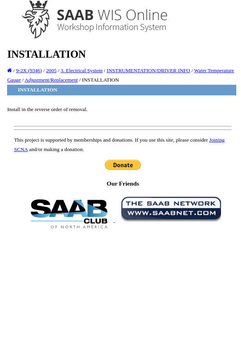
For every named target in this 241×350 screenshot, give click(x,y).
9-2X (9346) (29, 70)
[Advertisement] (123, 289)
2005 (51, 70)
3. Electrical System (81, 70)
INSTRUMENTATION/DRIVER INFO (148, 70)
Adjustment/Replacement (51, 80)
